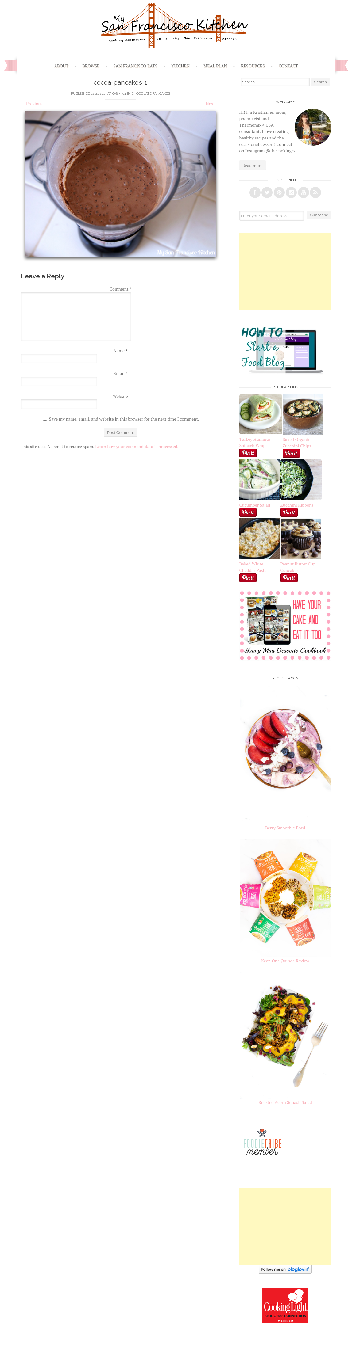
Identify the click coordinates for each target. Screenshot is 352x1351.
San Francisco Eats (135, 66)
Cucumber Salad (254, 505)
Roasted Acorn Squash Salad (285, 1102)
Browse (90, 66)
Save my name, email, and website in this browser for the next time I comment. (124, 419)
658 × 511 (119, 94)
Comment (120, 289)
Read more (252, 165)
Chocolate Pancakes (151, 94)
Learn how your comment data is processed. (136, 446)
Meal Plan (215, 66)
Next (213, 103)
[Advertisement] (285, 271)
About (61, 66)
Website (120, 396)
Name (121, 350)
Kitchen (180, 66)
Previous (32, 103)
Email (120, 373)
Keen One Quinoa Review (285, 961)
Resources (253, 66)
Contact (288, 66)
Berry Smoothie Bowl (285, 828)
